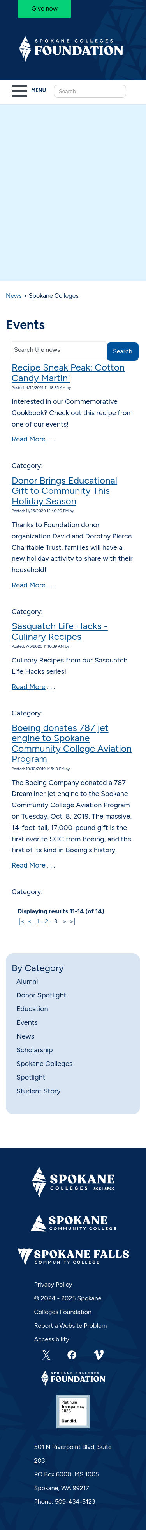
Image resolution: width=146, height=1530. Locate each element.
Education (32, 1008)
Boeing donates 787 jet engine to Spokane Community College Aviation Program (72, 743)
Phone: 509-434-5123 (64, 1501)
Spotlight (30, 1077)
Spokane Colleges (44, 1063)
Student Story (38, 1091)
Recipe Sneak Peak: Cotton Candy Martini (68, 372)
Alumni (27, 981)
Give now (45, 8)
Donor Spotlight (41, 995)
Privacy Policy (53, 1284)
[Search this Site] (90, 91)
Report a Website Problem (70, 1325)
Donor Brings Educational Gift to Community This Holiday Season (64, 491)
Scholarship (34, 1050)
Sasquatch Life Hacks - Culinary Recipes (60, 631)
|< (22, 921)
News (14, 295)
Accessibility (51, 1339)
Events (27, 1022)
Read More (29, 439)
